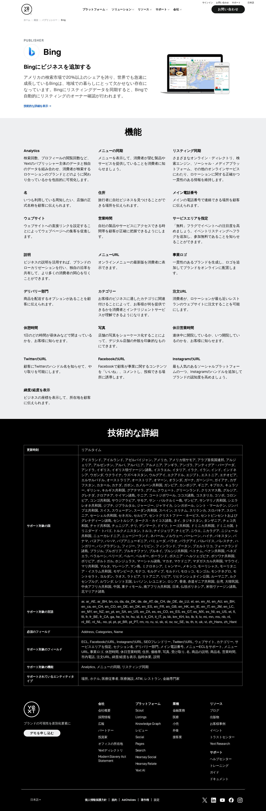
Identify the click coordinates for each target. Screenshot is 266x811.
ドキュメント (219, 779)
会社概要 (104, 710)
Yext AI (140, 770)
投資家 (103, 737)
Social (139, 737)
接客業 (177, 737)
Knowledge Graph (148, 724)
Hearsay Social (145, 757)
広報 (101, 724)
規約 (114, 800)
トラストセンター (222, 737)
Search (140, 750)
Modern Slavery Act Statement (112, 759)
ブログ (214, 710)
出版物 (214, 717)
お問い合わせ (222, 3)
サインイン (207, 3)
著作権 (145, 800)
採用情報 (104, 717)
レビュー (141, 730)
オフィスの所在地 (110, 744)
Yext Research (220, 744)
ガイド (214, 772)
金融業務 (179, 710)
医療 (176, 717)
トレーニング (219, 766)
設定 (156, 800)
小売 (176, 724)
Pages (139, 744)
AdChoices (129, 800)
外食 (176, 730)
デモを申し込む (42, 733)
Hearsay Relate (146, 764)
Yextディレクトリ (110, 750)
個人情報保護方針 (96, 800)
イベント (216, 730)
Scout (139, 710)
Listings (141, 717)
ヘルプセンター (221, 759)
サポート (236, 3)
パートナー (106, 730)
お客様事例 (217, 724)
